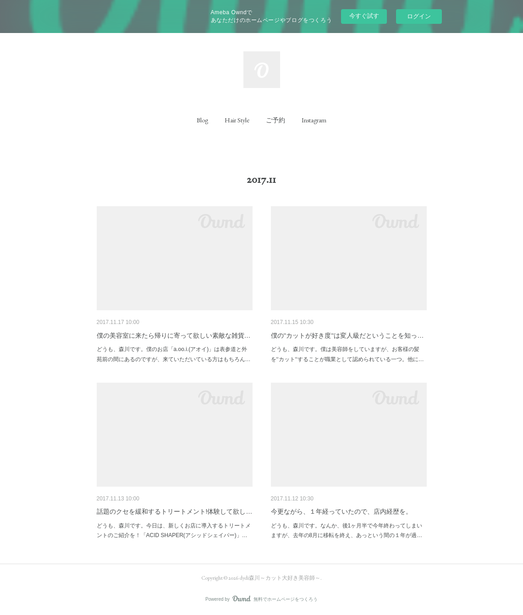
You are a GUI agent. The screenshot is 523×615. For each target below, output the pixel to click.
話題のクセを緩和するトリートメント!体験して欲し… (175, 511)
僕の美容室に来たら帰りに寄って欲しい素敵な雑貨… (174, 335)
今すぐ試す (364, 15)
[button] (202, 120)
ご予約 (275, 120)
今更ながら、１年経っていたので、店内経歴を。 (341, 511)
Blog (202, 120)
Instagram (314, 120)
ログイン (419, 16)
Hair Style (237, 120)
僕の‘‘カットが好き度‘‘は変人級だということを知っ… (347, 335)
